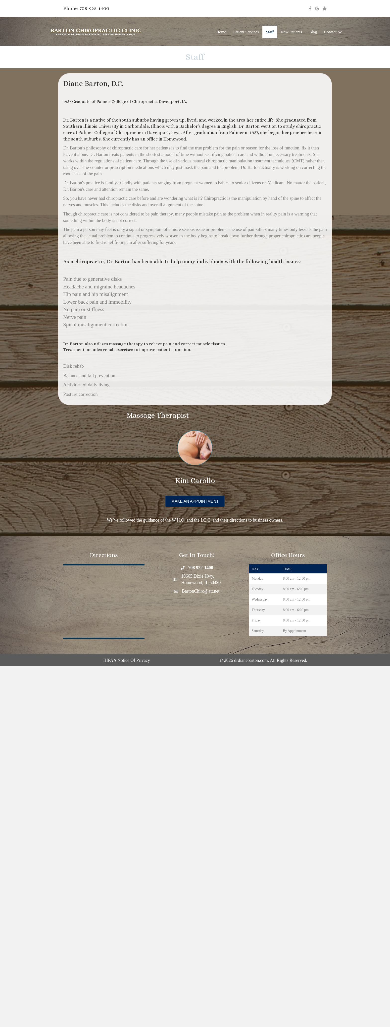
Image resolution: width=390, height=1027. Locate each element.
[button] (340, 32)
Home (221, 32)
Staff (270, 32)
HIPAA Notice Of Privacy (126, 660)
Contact (330, 32)
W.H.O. (178, 520)
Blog (313, 32)
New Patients (291, 32)
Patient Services (246, 32)
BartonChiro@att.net (200, 591)
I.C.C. (206, 520)
